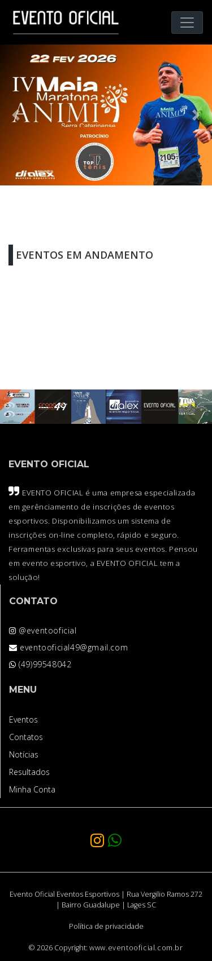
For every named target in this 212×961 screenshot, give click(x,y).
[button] (16, 115)
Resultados (29, 772)
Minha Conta (32, 789)
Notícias (23, 754)
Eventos (23, 719)
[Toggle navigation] (187, 22)
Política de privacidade (106, 926)
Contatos (26, 737)
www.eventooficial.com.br (136, 948)
